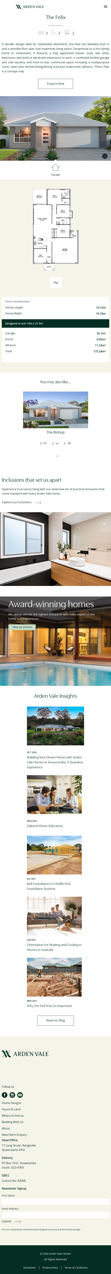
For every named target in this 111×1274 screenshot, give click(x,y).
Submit (6, 1221)
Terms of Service (68, 1230)
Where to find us (13, 1115)
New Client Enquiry (14, 1134)
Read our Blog (55, 1020)
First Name (55, 1199)
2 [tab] (57, 456)
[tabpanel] (55, 421)
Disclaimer (29, 1267)
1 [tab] (54, 456)
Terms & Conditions (76, 1267)
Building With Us (13, 1122)
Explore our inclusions (16, 502)
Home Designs (11, 1103)
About (6, 1128)
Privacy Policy (51, 1230)
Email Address (55, 1212)
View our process (22, 627)
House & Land (11, 1109)
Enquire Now (55, 83)
